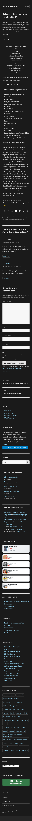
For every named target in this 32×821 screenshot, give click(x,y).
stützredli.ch (8, 609)
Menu (27, 6)
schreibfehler (20, 731)
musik (25, 217)
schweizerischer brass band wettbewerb (12, 735)
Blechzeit (7, 649)
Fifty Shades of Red (10, 487)
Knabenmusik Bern (10, 659)
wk (27, 747)
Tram (11, 743)
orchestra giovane (10, 668)
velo (21, 743)
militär (25, 713)
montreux (6, 716)
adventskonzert (14, 217)
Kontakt (5, 444)
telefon (5, 743)
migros (18, 713)
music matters (9, 661)
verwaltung (7, 747)
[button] (4, 210)
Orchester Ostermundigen (13, 666)
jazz (14, 709)
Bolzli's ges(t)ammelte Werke (14, 623)
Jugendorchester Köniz (12, 656)
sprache (9, 740)
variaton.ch (8, 680)
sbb (23, 727)
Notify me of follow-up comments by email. (14, 355)
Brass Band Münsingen (12, 651)
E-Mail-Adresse (8, 335)
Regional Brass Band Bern (13, 671)
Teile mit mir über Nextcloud (15, 447)
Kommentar (7, 301)
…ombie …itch (9, 496)
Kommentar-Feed (10, 415)
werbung (21, 219)
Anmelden (7, 411)
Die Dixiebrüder (9, 654)
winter (22, 747)
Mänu (8, 263)
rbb (3, 219)
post (4, 724)
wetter (15, 747)
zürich (18, 750)
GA (10, 706)
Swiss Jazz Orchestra (11, 676)
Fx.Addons (6, 801)
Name (4, 327)
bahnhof (6, 695)
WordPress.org (9, 418)
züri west (25, 750)
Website (5, 344)
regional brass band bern (12, 219)
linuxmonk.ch (9, 628)
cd (14, 702)
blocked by (16, 782)
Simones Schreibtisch (11, 630)
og (19, 716)
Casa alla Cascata (9, 606)
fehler (5, 706)
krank (12, 713)
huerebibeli (7, 709)
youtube (6, 750)
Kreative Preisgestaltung (12, 491)
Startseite (5, 793)
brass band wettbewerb (11, 698)
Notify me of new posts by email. (11, 359)
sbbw (5, 731)
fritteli (10, 548)
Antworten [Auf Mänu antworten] (6, 278)
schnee (11, 731)
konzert (21, 217)
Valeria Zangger (9, 678)
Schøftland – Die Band (11, 673)
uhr (16, 743)
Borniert (7, 625)
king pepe (20, 709)
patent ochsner (22, 720)
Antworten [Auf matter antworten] (6, 256)
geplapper (16, 706)
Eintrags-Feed (9, 413)
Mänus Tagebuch (11, 6)
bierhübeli (19, 695)
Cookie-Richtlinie (8, 805)
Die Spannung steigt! (11, 477)
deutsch (20, 702)
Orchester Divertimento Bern (14, 664)
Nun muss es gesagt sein (12, 482)
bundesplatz (7, 702)
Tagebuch (5, 217)
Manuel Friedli (9, 216)
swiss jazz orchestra (20, 740)
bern (12, 695)
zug (12, 750)
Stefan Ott (7, 632)
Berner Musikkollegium (12, 647)
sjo (4, 740)
